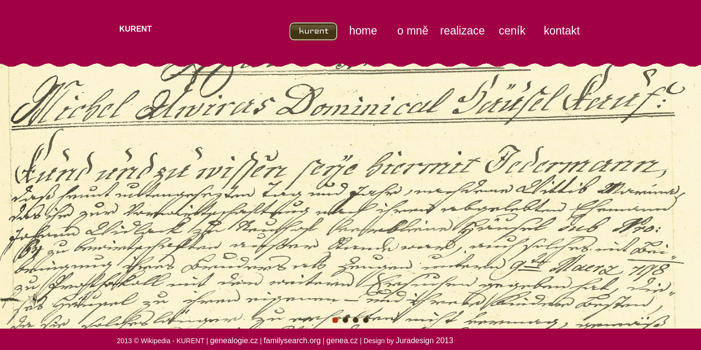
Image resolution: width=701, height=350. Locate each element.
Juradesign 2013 (424, 340)
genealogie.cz (234, 340)
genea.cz (342, 340)
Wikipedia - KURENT (172, 341)
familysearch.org (292, 340)
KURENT (135, 29)
